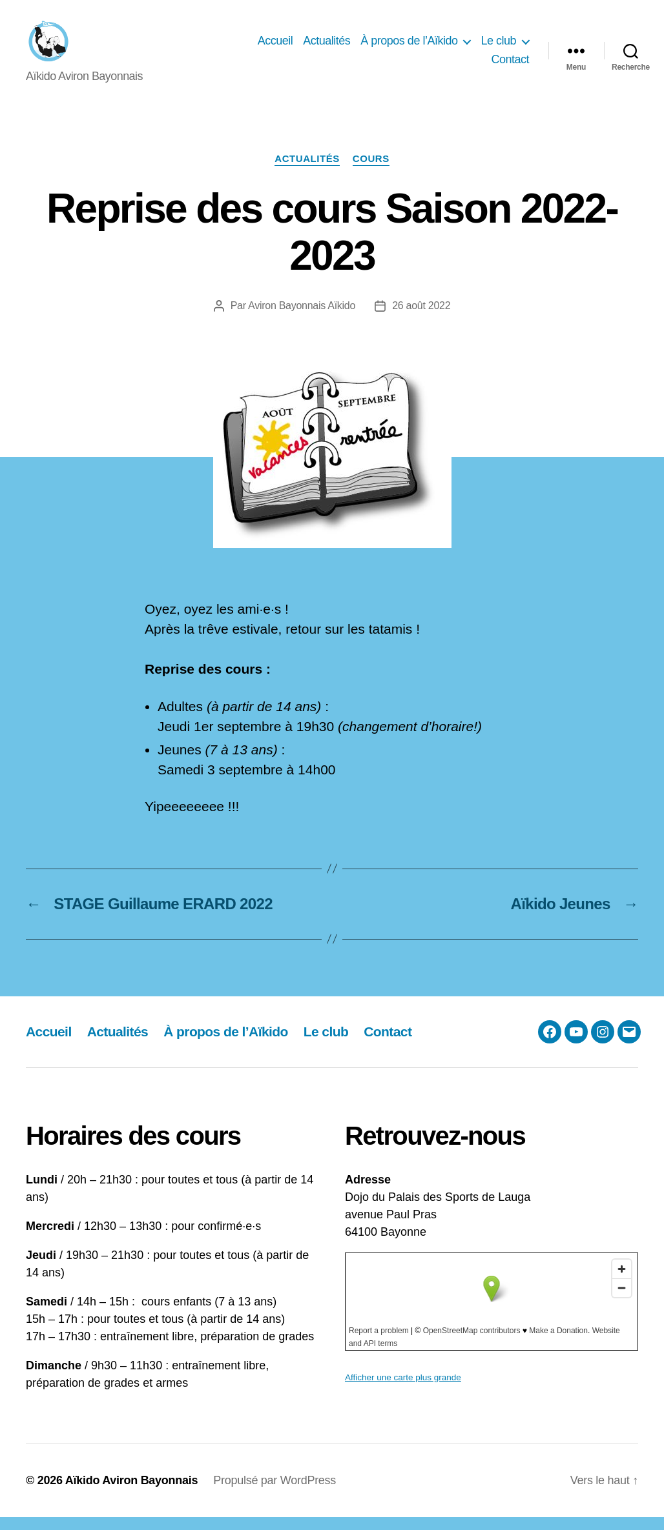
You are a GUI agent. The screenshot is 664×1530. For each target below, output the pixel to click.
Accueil (275, 47)
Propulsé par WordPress (274, 1493)
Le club (498, 47)
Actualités (326, 47)
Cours (371, 171)
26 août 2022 (421, 319)
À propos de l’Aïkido (408, 47)
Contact (510, 66)
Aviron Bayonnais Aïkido (301, 319)
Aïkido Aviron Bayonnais (131, 1493)
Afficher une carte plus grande (403, 1390)
